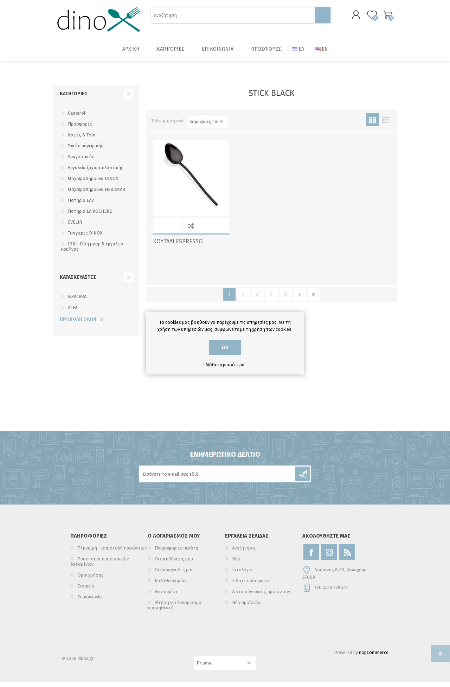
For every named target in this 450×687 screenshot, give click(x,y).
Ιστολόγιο (242, 574)
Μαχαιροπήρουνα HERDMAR (96, 194)
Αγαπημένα (166, 596)
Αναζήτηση (322, 18)
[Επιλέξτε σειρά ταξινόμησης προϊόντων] (208, 126)
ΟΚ (225, 348)
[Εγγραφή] (217, 478)
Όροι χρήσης (90, 580)
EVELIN (75, 227)
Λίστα (385, 124)
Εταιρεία (85, 590)
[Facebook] (311, 557)
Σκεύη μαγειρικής (85, 150)
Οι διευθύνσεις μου (174, 563)
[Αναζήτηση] (233, 18)
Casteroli (77, 118)
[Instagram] (329, 557)
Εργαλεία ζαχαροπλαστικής (95, 172)
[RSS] (347, 557)
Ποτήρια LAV (81, 205)
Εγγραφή (302, 478)
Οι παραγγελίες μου (174, 574)
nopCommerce (373, 657)
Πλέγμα (372, 124)
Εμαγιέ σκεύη (81, 161)
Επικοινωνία (89, 601)
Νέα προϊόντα (246, 607)
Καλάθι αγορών (380, 17)
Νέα (236, 563)
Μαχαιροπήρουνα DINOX (93, 183)
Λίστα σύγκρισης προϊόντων (261, 596)
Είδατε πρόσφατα (250, 585)
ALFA (72, 312)
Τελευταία (314, 299)
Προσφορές (80, 128)
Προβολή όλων (78, 324)
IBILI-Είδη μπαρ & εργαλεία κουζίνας (92, 251)
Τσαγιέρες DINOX (85, 237)
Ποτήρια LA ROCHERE (90, 216)
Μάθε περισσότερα (225, 364)
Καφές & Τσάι (81, 139)
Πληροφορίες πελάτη (176, 553)
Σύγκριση (190, 230)
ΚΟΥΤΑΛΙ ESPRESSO (177, 246)
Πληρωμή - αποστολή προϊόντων (112, 553)
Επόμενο (300, 299)
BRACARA (77, 301)
